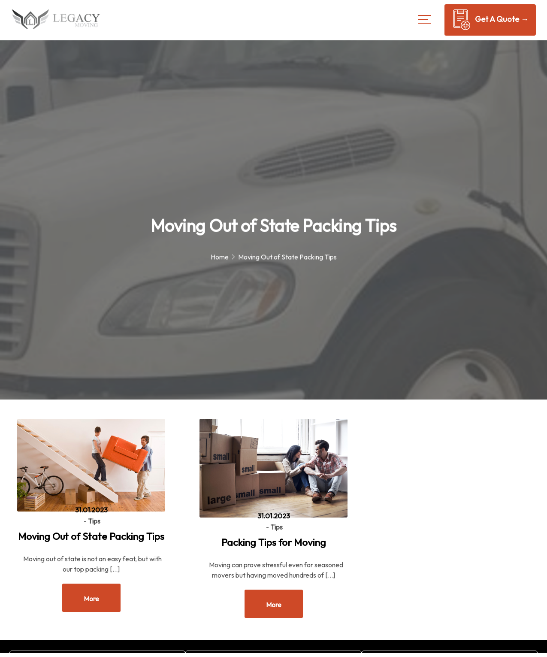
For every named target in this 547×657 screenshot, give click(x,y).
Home (220, 258)
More (91, 598)
